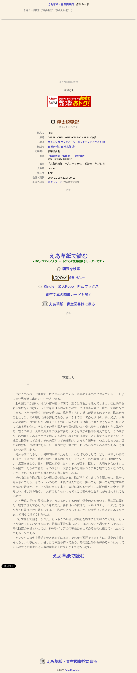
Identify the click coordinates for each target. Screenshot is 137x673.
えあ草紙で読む (68, 256)
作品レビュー (68, 277)
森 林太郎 (66, 146)
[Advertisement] (68, 48)
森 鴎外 (52, 146)
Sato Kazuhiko (72, 670)
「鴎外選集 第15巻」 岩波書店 (66, 156)
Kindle (49, 286)
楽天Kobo (66, 286)
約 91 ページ (55, 182)
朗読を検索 (71, 269)
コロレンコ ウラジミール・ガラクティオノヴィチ (75, 142)
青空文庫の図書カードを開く (69, 295)
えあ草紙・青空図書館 (61, 4)
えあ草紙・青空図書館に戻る (72, 304)
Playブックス (88, 286)
